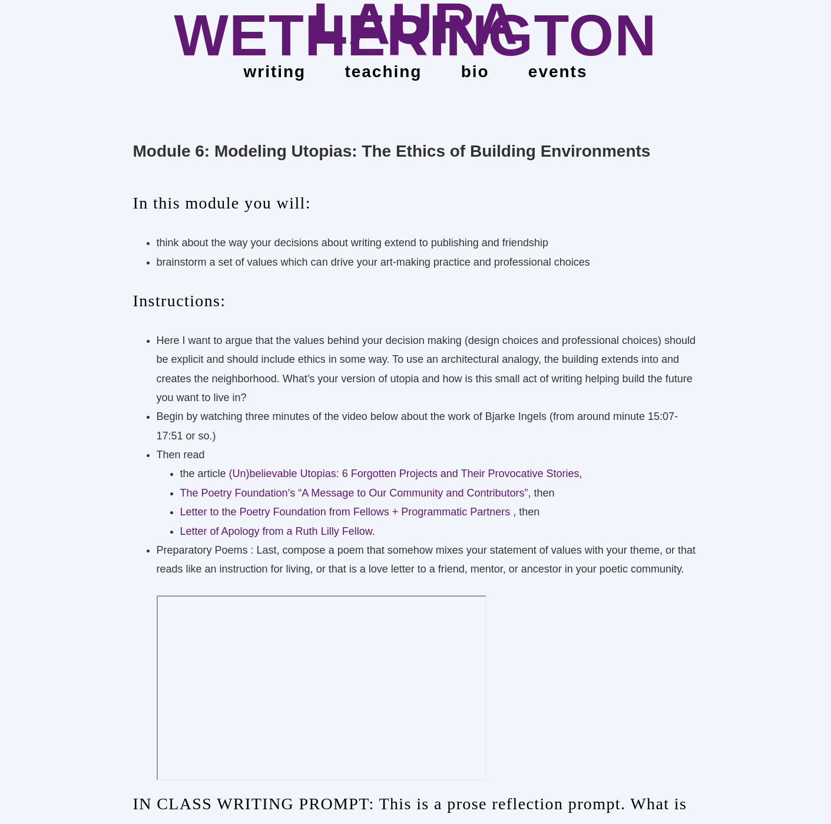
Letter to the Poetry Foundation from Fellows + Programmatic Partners (347, 512)
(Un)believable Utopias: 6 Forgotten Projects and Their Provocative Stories (404, 473)
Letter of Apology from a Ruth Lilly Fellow (276, 531)
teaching (383, 71)
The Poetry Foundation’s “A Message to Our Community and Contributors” (354, 493)
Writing (275, 71)
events (558, 71)
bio (475, 71)
